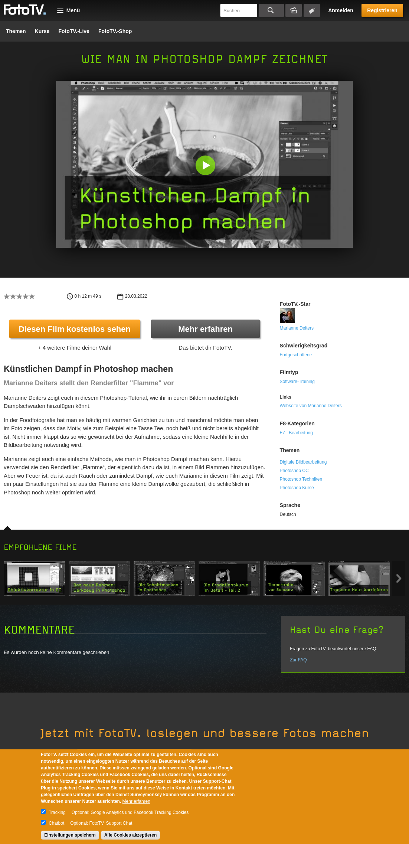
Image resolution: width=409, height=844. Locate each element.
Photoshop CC (294, 470)
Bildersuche (293, 10)
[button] (206, 166)
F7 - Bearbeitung (296, 432)
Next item (398, 578)
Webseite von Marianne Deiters (311, 405)
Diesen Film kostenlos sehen (75, 329)
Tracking (57, 812)
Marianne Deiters (297, 328)
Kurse (42, 31)
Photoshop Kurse (297, 487)
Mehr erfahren (205, 329)
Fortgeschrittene (296, 354)
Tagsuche (312, 10)
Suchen (271, 10)
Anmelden (340, 10)
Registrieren (382, 10)
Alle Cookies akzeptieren (130, 835)
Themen (16, 31)
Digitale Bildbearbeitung (303, 462)
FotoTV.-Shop (115, 31)
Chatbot (56, 823)
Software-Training (297, 381)
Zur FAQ (298, 660)
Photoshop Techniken (301, 479)
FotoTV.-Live (73, 31)
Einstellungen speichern (70, 835)
